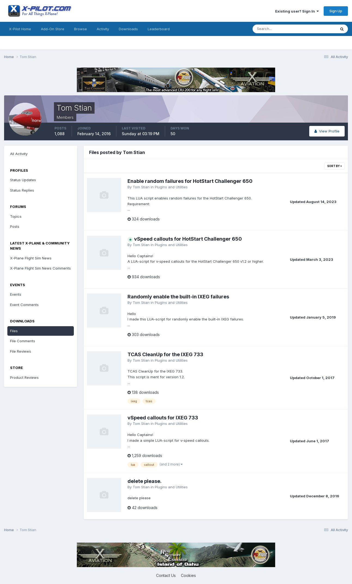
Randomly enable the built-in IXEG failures (178, 296)
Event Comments (24, 304)
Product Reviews (24, 377)
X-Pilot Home (20, 29)
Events (15, 294)
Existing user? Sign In (297, 11)
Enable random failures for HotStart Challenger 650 (190, 181)
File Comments (22, 341)
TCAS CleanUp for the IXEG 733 (165, 354)
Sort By (334, 166)
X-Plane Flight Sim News (30, 258)
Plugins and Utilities (171, 187)
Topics (16, 216)
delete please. (145, 481)
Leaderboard (159, 29)
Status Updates (23, 180)
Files (14, 331)
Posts (14, 226)
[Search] (277, 29)
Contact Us (166, 575)
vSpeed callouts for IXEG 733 (163, 417)
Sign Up (335, 11)
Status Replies (22, 190)
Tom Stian (141, 187)
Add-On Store (52, 29)
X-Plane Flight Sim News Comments (40, 268)
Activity (103, 29)
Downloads (128, 29)
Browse (80, 29)
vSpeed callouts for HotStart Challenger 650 (188, 239)
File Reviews (20, 351)
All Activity (19, 154)
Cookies (188, 575)
